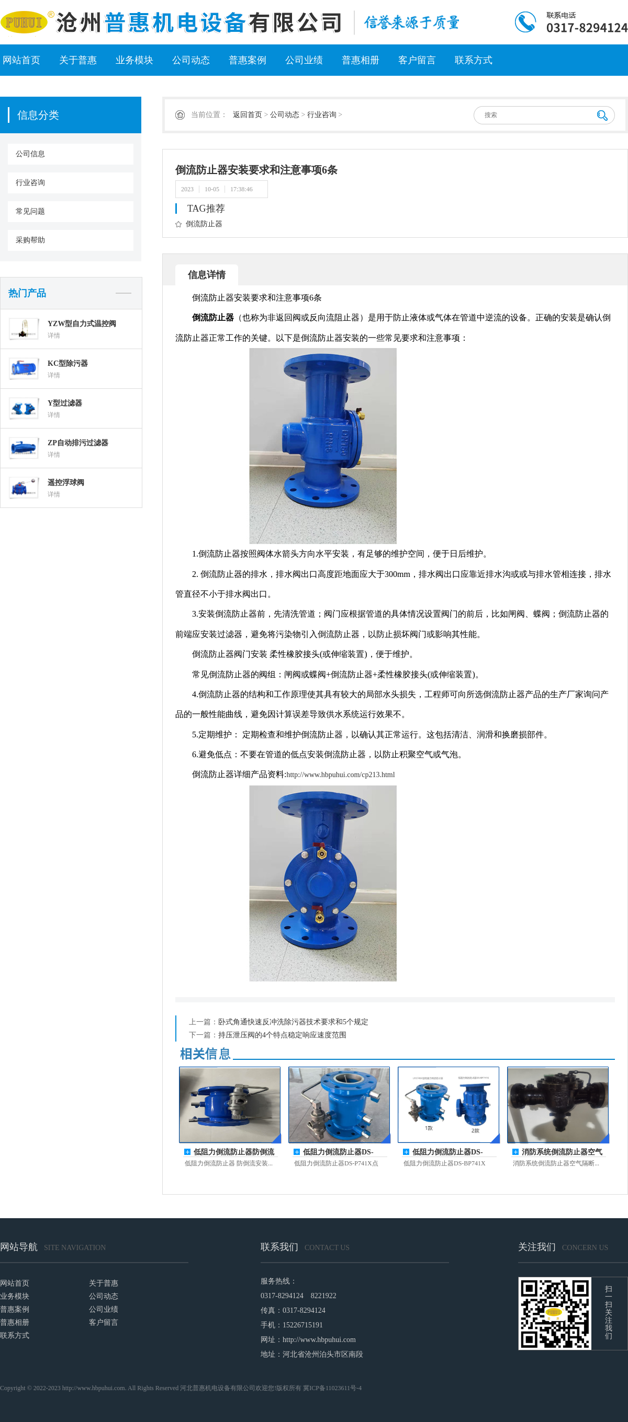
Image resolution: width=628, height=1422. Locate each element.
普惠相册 (360, 60)
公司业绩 (304, 60)
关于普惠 (78, 60)
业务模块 (134, 60)
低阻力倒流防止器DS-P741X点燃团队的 (338, 1152)
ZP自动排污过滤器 (78, 443)
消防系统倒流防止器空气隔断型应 (562, 1152)
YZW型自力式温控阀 (82, 324)
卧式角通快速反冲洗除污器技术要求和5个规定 (293, 1022)
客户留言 (417, 60)
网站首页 (21, 60)
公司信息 (30, 154)
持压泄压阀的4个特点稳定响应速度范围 (282, 1035)
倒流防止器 (204, 224)
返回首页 (247, 115)
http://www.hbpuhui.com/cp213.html (340, 775)
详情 (54, 335)
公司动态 (191, 60)
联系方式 (473, 60)
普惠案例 (247, 60)
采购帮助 (30, 240)
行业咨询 (30, 183)
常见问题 (30, 211)
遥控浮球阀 (66, 483)
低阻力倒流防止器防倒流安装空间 (234, 1152)
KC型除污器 (68, 363)
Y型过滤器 (65, 403)
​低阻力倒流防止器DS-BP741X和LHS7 (447, 1152)
